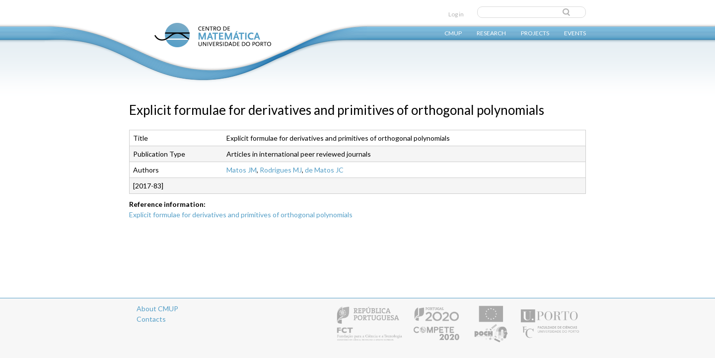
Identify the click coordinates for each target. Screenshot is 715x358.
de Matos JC (324, 170)
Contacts (151, 319)
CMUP (453, 32)
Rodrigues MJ (281, 170)
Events (575, 32)
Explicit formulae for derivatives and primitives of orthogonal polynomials (241, 214)
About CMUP (157, 308)
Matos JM (241, 170)
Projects (535, 32)
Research (491, 32)
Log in (456, 14)
